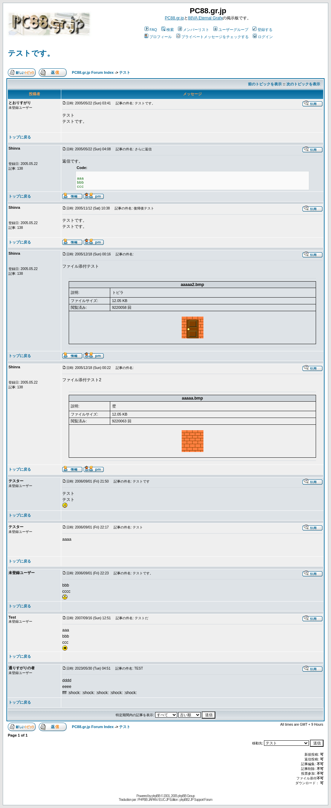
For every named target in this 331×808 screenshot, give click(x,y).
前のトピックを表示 (265, 84)
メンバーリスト (193, 30)
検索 (167, 30)
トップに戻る (20, 137)
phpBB (156, 796)
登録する (262, 30)
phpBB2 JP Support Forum (196, 800)
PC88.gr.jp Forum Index (93, 72)
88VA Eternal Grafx (205, 18)
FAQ (151, 30)
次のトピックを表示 (303, 84)
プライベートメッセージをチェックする (212, 37)
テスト (124, 72)
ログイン (263, 37)
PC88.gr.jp (174, 18)
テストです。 (31, 53)
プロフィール (158, 37)
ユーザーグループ (230, 30)
